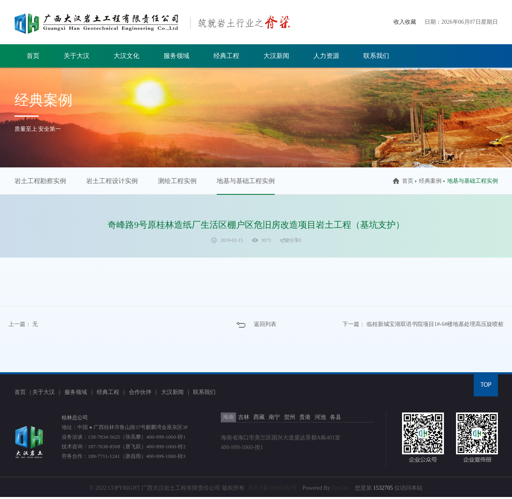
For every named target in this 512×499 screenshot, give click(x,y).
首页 (33, 55)
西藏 (259, 417)
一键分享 (289, 240)
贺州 (289, 417)
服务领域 (176, 55)
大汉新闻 (276, 55)
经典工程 (226, 55)
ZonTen (340, 488)
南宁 (274, 417)
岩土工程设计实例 (112, 180)
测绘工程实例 (177, 180)
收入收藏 (405, 22)
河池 (320, 417)
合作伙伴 (140, 392)
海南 (228, 417)
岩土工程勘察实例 (40, 180)
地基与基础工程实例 (246, 180)
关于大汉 (76, 55)
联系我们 (376, 55)
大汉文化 (126, 55)
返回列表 (265, 324)
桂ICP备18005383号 (273, 488)
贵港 (305, 417)
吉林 (243, 417)
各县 (335, 417)
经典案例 (430, 181)
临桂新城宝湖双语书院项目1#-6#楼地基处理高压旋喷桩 (435, 324)
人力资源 (326, 55)
